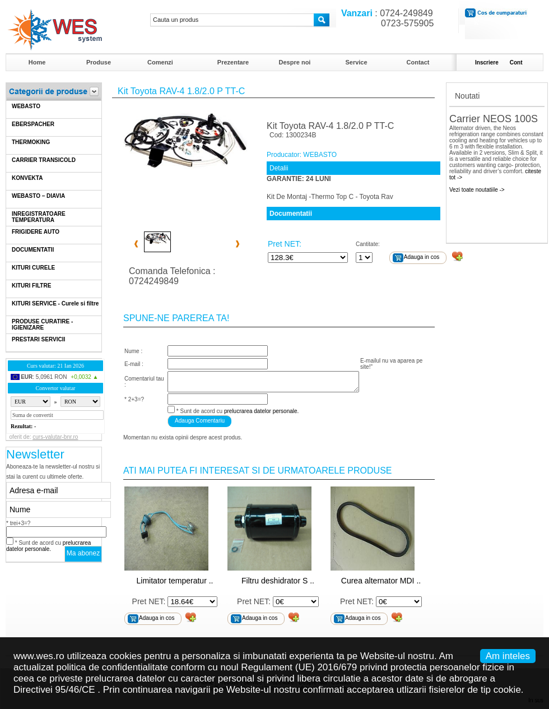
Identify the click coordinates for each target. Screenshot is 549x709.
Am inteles (508, 656)
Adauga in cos (421, 257)
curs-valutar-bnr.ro (55, 437)
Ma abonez (83, 553)
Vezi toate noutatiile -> (477, 190)
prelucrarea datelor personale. (48, 546)
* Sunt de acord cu (48, 546)
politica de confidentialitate (112, 667)
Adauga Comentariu (200, 421)
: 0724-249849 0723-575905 (385, 18)
